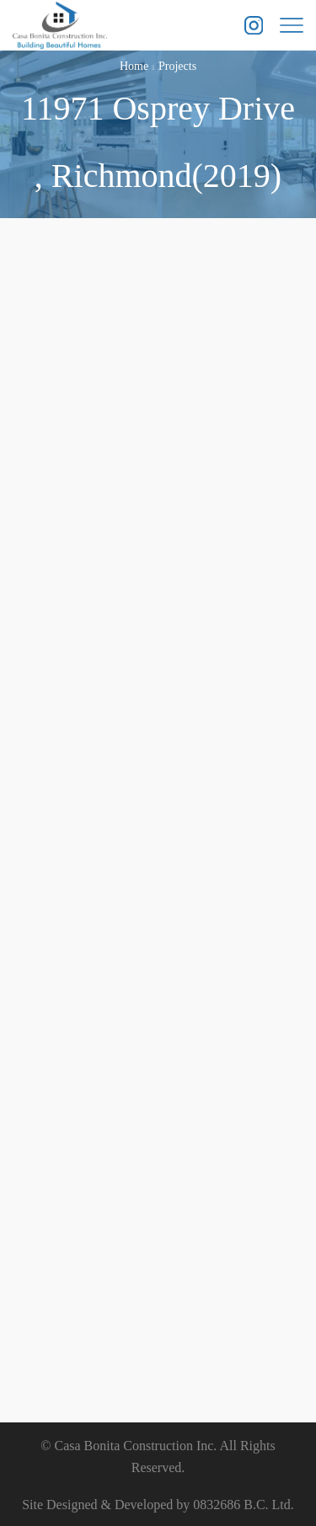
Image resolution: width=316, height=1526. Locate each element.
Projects (177, 66)
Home (134, 66)
